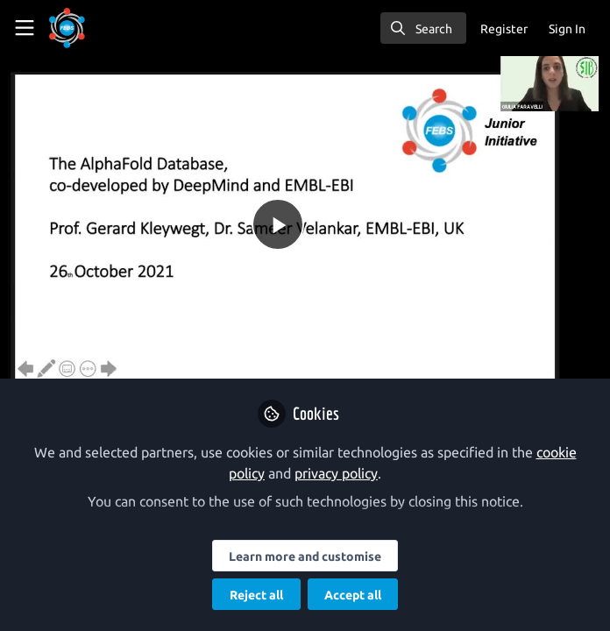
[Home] (67, 28)
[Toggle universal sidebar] (24, 28)
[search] (423, 28)
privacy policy (336, 473)
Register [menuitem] (504, 29)
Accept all (352, 595)
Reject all (256, 595)
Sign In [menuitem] (567, 29)
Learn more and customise (305, 556)
